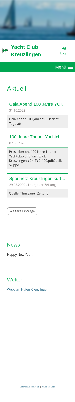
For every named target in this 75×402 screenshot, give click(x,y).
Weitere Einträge (22, 211)
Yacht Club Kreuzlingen (26, 50)
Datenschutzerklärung (29, 386)
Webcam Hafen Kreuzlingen (28, 289)
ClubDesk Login (48, 386)
